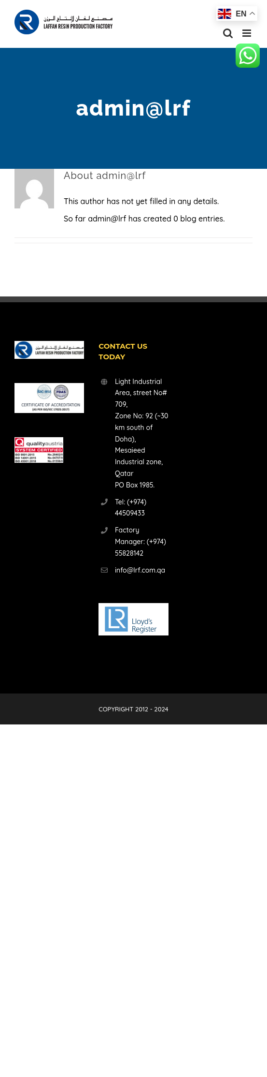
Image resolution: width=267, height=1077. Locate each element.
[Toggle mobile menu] (247, 33)
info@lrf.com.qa (140, 570)
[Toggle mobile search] (228, 33)
